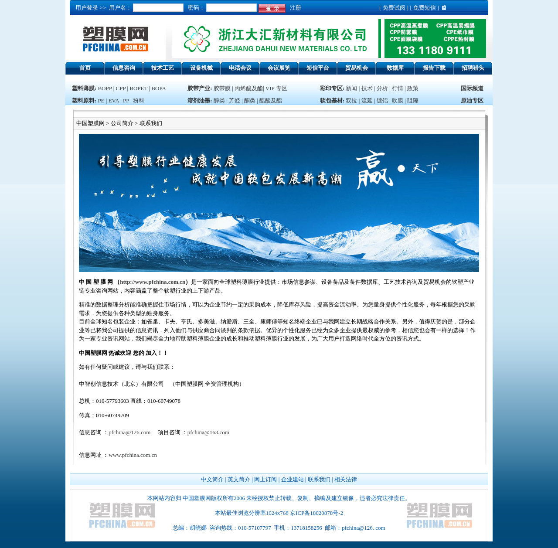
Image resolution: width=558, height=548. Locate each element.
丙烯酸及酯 (249, 88)
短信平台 (317, 68)
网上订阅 (265, 479)
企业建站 (292, 479)
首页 (85, 68)
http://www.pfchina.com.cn (152, 282)
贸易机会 (356, 68)
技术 (367, 88)
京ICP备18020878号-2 (316, 513)
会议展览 (279, 68)
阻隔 (412, 100)
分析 (382, 88)
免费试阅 (394, 7)
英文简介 (239, 479)
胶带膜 (222, 88)
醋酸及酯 (270, 100)
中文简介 (212, 479)
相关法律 (345, 479)
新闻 (351, 88)
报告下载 (434, 68)
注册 (294, 7)
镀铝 (382, 100)
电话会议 (240, 68)
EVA (114, 100)
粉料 (138, 100)
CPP (121, 88)
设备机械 (201, 68)
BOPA (158, 88)
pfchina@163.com (208, 432)
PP (126, 100)
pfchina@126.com (129, 432)
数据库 (395, 68)
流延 (366, 100)
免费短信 (424, 7)
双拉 (352, 100)
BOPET (138, 88)
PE (101, 100)
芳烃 (234, 100)
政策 (412, 88)
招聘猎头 (473, 68)
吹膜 (397, 100)
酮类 (249, 100)
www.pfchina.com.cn (133, 455)
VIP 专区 (276, 88)
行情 (397, 88)
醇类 (219, 100)
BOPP (105, 88)
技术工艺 (162, 68)
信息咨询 (123, 68)
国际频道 (472, 88)
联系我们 (319, 479)
